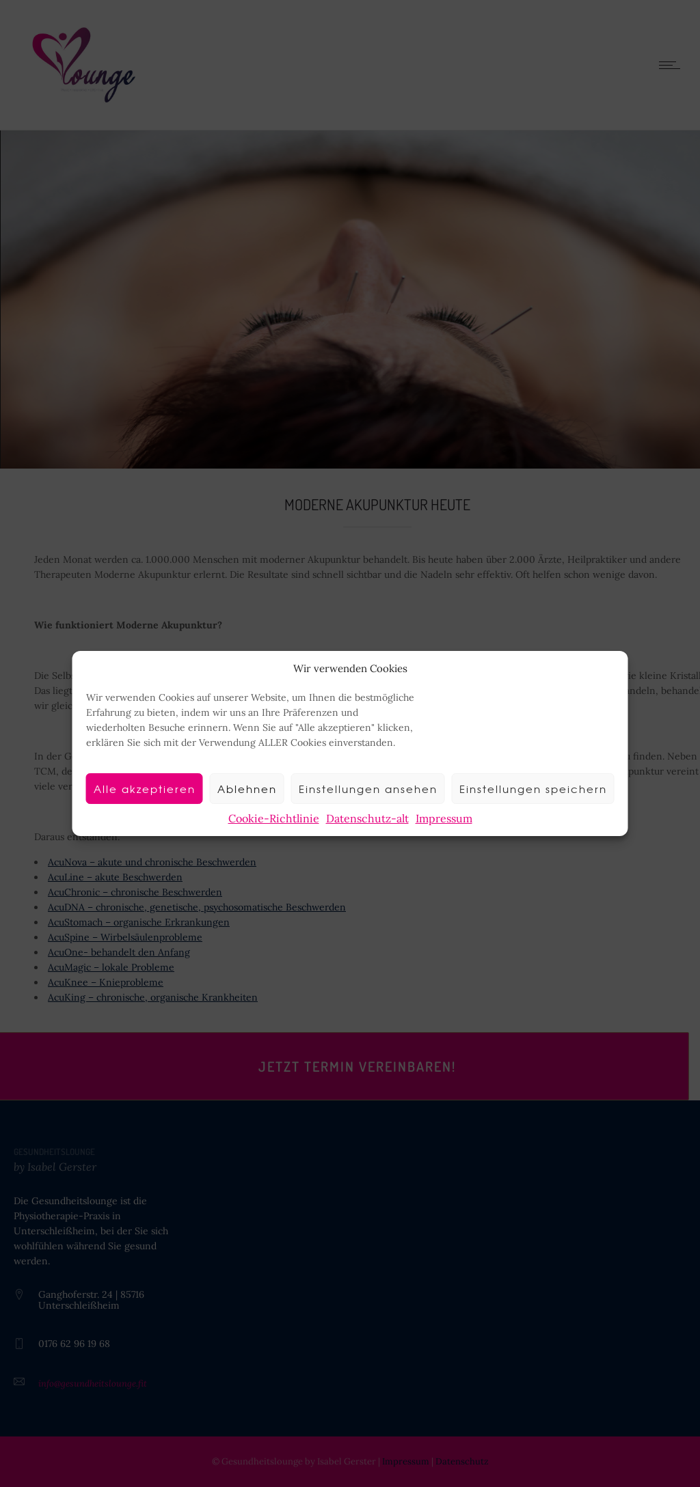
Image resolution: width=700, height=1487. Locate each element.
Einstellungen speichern (533, 788)
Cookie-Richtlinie (273, 818)
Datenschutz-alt (367, 818)
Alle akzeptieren (145, 788)
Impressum (444, 818)
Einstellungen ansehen (368, 788)
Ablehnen (247, 788)
